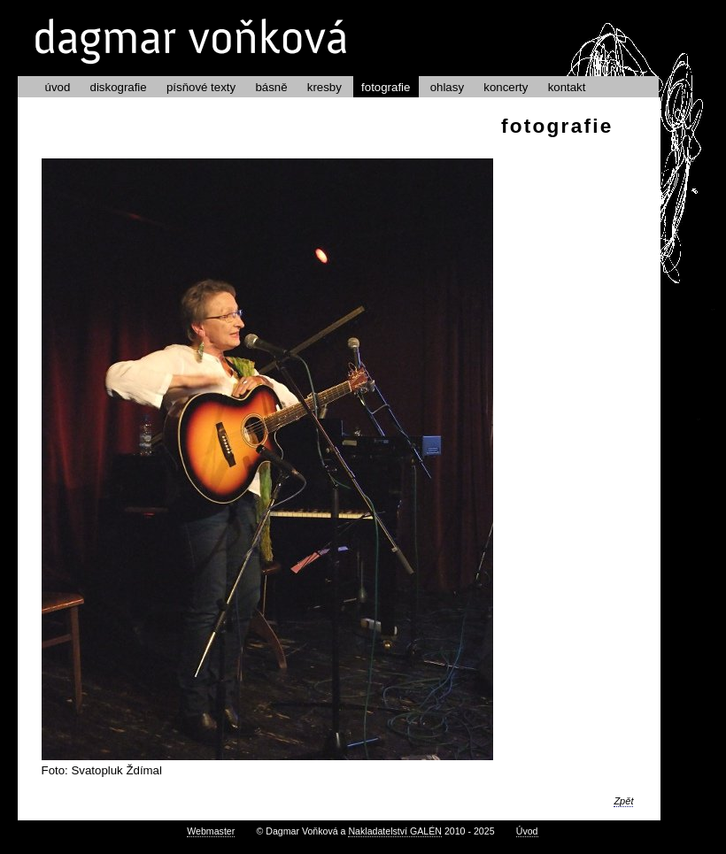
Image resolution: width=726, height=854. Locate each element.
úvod (58, 87)
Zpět (623, 801)
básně (271, 87)
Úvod (527, 831)
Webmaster (211, 831)
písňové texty (201, 87)
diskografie (118, 87)
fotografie (385, 87)
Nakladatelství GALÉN (395, 831)
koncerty (505, 87)
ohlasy (447, 87)
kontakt (567, 87)
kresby (324, 87)
